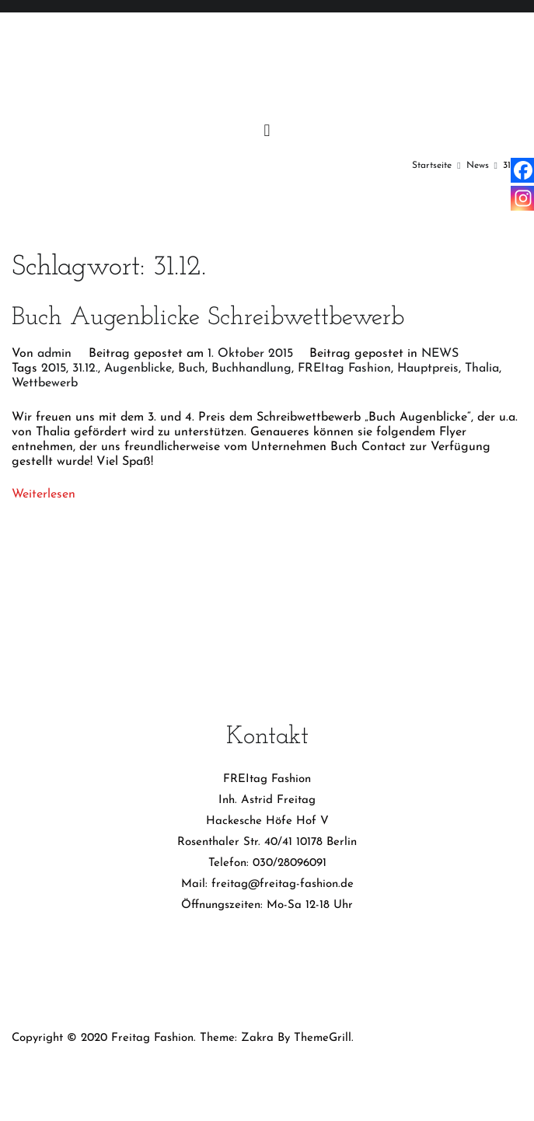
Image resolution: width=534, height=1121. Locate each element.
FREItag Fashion (344, 368)
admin (54, 353)
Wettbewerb (45, 383)
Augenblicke (138, 368)
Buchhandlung (251, 368)
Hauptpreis (428, 368)
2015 (53, 368)
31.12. (85, 368)
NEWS (440, 353)
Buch (191, 368)
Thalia (482, 368)
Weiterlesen (43, 494)
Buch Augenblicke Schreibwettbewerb (208, 318)
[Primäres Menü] (267, 131)
